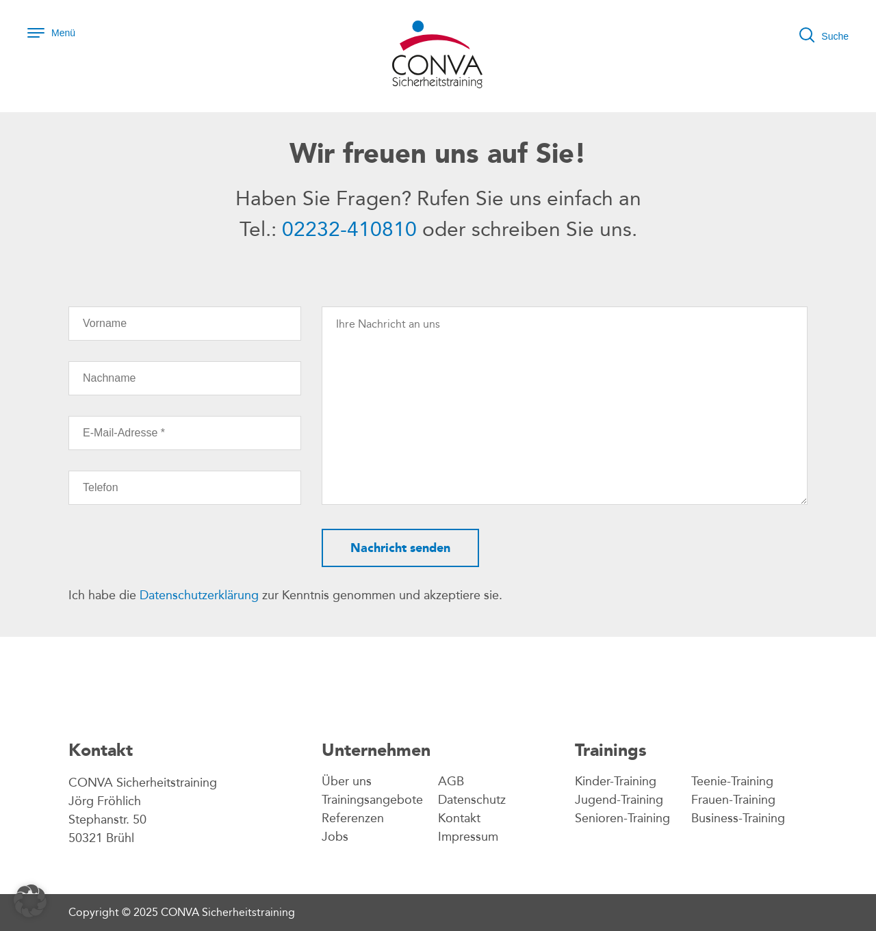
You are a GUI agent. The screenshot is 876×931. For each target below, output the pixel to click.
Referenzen (353, 818)
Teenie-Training (732, 781)
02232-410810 (349, 229)
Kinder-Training (615, 781)
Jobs (335, 836)
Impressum (468, 836)
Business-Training (738, 818)
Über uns (347, 781)
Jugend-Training (619, 799)
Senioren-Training (622, 818)
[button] (30, 901)
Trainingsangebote (372, 799)
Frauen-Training (733, 799)
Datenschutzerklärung (199, 595)
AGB (451, 781)
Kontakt (459, 818)
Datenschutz (472, 799)
